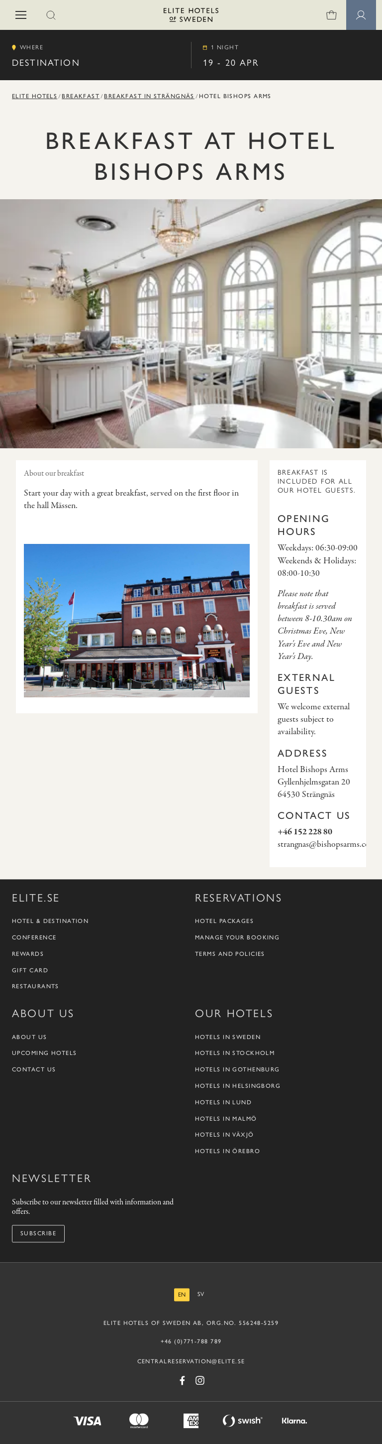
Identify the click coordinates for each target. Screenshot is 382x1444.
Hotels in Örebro (227, 1151)
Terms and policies (230, 953)
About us (29, 1037)
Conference (34, 937)
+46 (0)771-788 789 (191, 1341)
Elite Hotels (34, 96)
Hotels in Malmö (226, 1118)
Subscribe (38, 1233)
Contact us (34, 1069)
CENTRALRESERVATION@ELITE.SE (191, 1361)
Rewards (28, 953)
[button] (21, 15)
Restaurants (35, 986)
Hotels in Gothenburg (237, 1069)
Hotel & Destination (50, 921)
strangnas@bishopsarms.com (327, 844)
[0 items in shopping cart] (331, 15)
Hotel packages (224, 921)
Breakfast (80, 96)
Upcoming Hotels (44, 1053)
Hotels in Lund (223, 1102)
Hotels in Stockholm (235, 1053)
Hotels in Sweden (228, 1037)
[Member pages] (361, 15)
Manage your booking (237, 937)
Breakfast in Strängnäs (149, 96)
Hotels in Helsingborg (238, 1085)
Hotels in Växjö (224, 1135)
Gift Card (30, 970)
